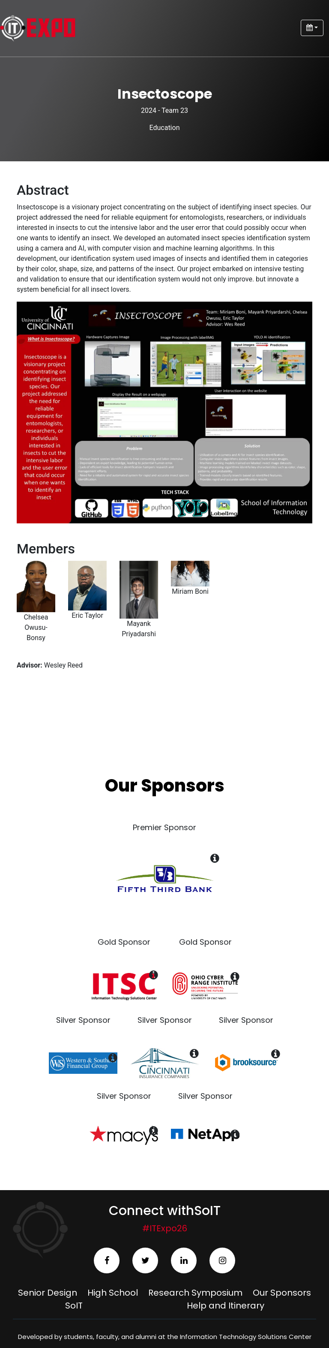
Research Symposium (195, 1293)
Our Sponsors (282, 1293)
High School (112, 1293)
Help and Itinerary (225, 1306)
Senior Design (47, 1293)
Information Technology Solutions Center (245, 1336)
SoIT (74, 1306)
